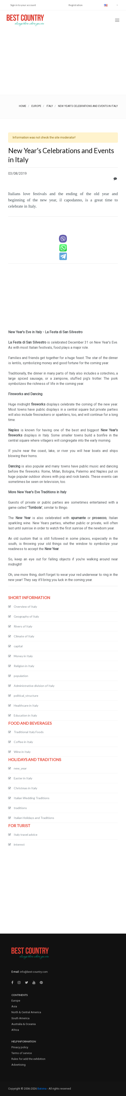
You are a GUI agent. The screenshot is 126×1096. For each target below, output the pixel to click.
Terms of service (21, 1053)
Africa (15, 1029)
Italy (49, 106)
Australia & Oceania (23, 1024)
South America (20, 1018)
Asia (14, 1006)
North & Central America (26, 1012)
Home (22, 106)
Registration (76, 5)
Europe (36, 106)
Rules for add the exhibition (28, 1059)
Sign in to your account (23, 5)
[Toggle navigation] (117, 20)
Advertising (18, 1064)
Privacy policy (19, 1047)
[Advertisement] (63, 62)
